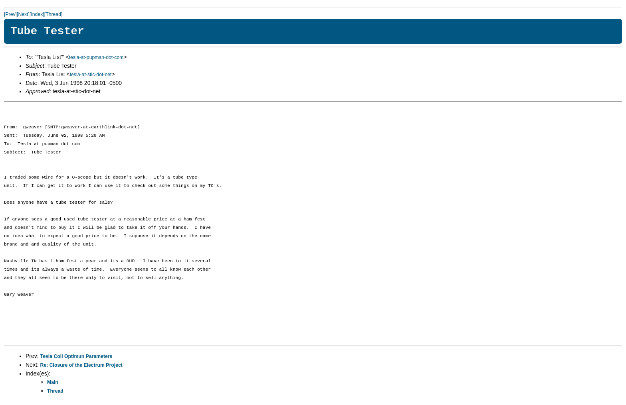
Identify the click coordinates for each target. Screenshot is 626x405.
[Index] (37, 14)
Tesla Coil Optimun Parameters (76, 356)
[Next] (23, 14)
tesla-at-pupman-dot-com (96, 57)
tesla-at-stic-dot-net (91, 74)
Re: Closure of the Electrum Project (81, 365)
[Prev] (10, 14)
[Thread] (53, 14)
